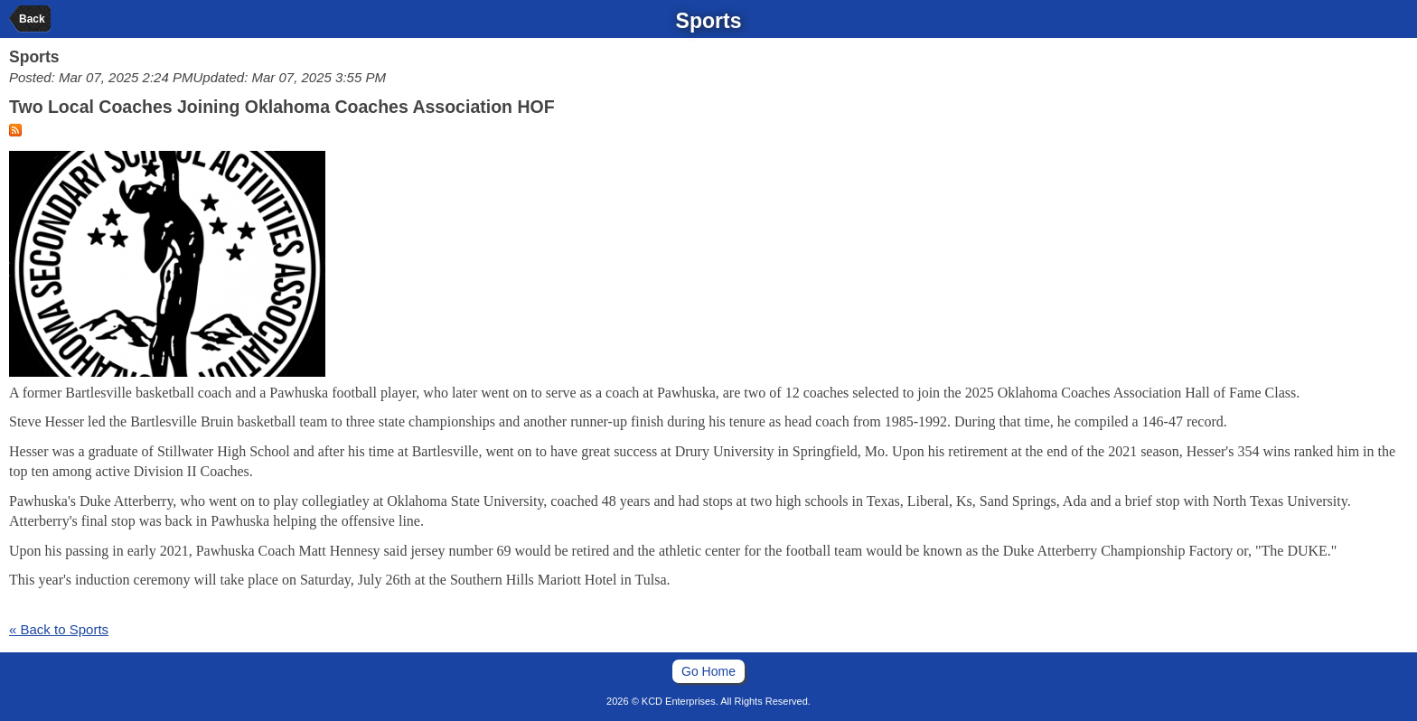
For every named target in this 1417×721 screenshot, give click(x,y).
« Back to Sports (58, 629)
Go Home (708, 671)
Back (32, 19)
